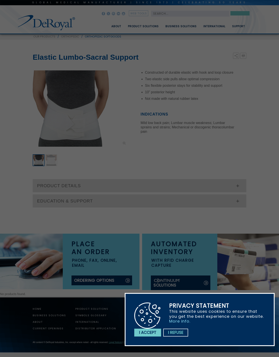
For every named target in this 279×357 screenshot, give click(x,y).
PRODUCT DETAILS (59, 185)
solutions (166, 283)
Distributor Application (95, 328)
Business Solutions (181, 28)
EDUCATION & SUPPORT (65, 201)
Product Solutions (143, 28)
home (37, 309)
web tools (138, 13)
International (214, 28)
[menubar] (175, 25)
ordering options (94, 280)
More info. (179, 321)
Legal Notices (115, 342)
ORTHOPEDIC (70, 36)
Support (238, 28)
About (116, 28)
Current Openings (48, 328)
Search (240, 14)
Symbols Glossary (91, 315)
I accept (147, 332)
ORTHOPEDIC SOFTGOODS (103, 36)
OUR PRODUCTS (44, 36)
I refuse (175, 332)
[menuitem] (113, 25)
